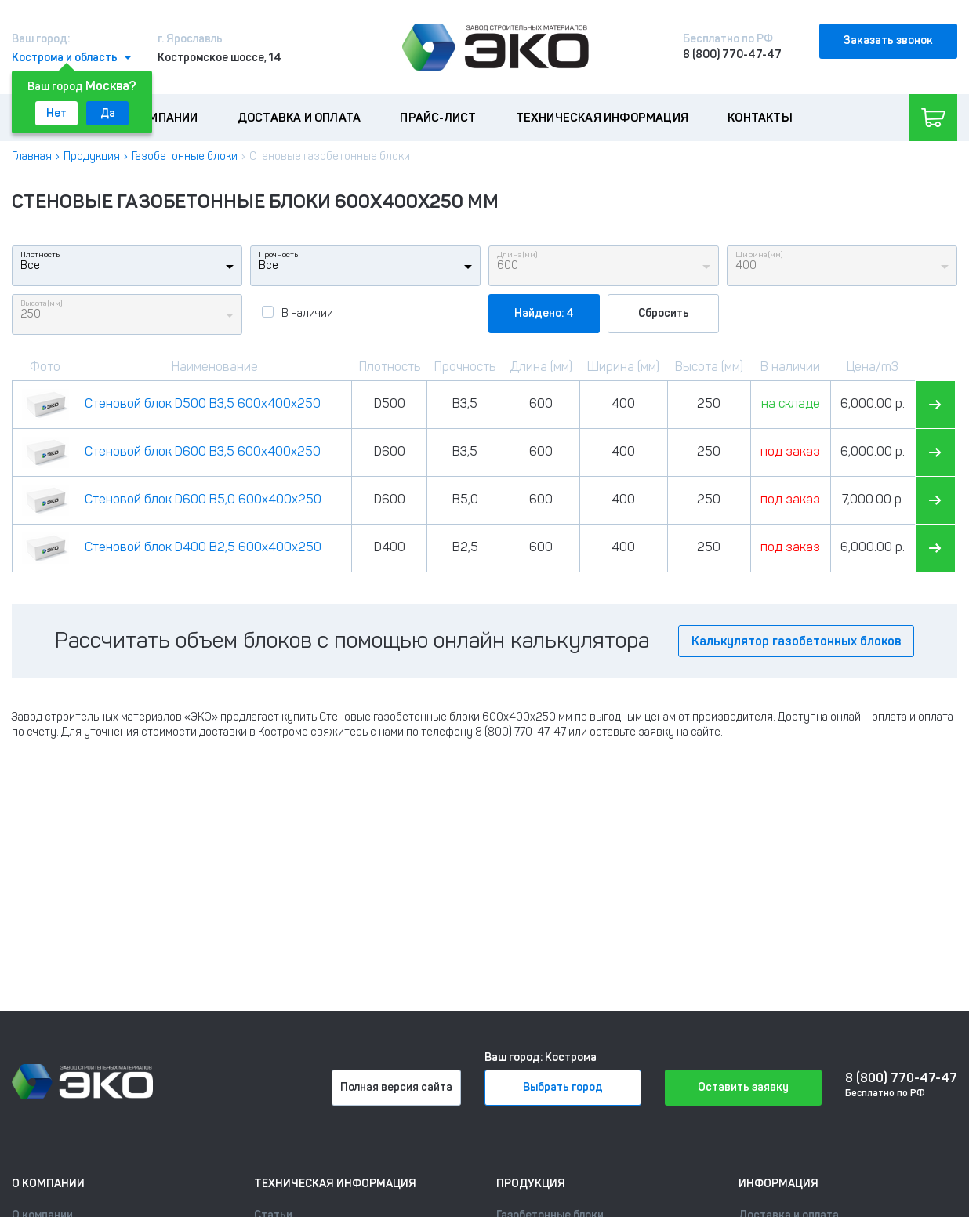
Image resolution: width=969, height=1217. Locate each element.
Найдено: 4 (544, 313)
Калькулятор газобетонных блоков (796, 641)
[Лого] (495, 47)
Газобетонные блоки (185, 156)
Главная (32, 156)
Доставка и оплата (299, 118)
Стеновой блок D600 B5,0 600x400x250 (203, 499)
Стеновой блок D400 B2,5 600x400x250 (203, 546)
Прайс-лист (438, 118)
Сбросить (663, 313)
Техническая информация (602, 118)
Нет (56, 113)
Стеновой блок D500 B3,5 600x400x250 (203, 403)
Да (107, 113)
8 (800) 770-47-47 (732, 54)
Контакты (760, 118)
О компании (160, 118)
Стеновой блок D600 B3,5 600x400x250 (203, 451)
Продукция (92, 156)
